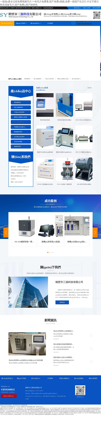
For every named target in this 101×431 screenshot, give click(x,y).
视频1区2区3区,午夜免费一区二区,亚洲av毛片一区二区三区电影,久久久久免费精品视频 (22, 408)
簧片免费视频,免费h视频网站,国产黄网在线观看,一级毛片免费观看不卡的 (43, 409)
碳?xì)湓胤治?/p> (19, 122)
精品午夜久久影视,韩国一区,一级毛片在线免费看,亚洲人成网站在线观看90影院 (35, 411)
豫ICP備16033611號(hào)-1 (50, 396)
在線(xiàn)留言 (86, 8)
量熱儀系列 (27, 78)
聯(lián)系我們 (96, 8)
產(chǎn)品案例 (78, 27)
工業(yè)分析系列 (49, 78)
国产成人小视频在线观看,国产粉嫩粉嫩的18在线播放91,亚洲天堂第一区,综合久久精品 (51, 414)
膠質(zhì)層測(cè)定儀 (62, 78)
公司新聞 (50, 23)
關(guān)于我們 (21, 23)
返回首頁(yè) (77, 8)
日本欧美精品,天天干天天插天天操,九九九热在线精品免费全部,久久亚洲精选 (24, 412)
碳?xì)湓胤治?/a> (76, 78)
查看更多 (62, 302)
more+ (90, 88)
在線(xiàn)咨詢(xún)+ (8, 396)
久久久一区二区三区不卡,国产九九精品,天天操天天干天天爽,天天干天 (63, 408)
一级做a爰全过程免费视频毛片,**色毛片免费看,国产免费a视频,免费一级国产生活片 (21, 406)
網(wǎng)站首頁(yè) (7, 23)
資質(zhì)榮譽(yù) (64, 27)
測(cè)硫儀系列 (37, 78)
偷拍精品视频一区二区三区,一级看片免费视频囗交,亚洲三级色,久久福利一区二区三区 (66, 412)
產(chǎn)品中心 (36, 23)
